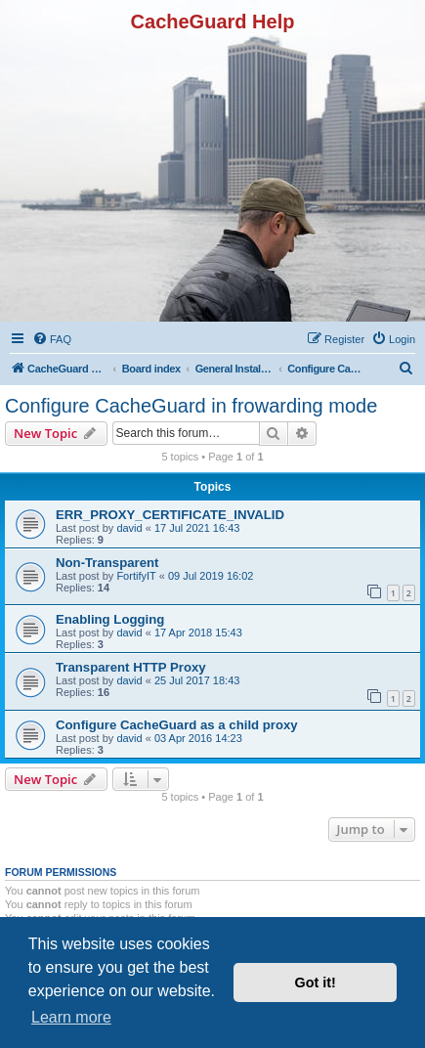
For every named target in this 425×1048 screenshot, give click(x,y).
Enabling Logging (110, 619)
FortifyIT (135, 576)
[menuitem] (51, 339)
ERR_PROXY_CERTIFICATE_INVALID (170, 514)
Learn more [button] (71, 1017)
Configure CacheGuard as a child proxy (177, 725)
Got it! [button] (315, 982)
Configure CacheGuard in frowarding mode (191, 405)
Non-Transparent (107, 562)
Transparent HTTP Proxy (131, 667)
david (129, 528)
